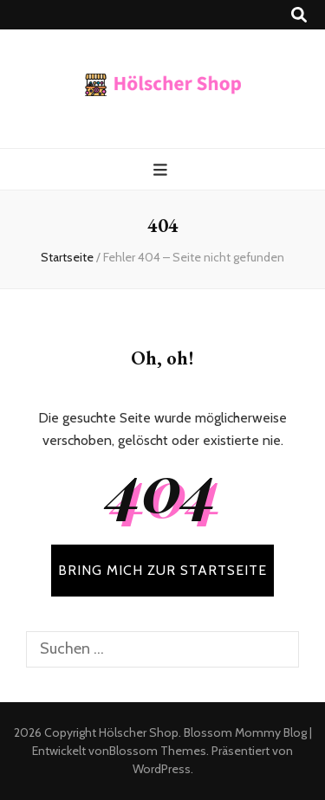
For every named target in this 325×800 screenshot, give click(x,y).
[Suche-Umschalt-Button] (299, 15)
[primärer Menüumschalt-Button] (162, 170)
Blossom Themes (157, 750)
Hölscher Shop (139, 732)
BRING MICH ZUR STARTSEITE (162, 570)
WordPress (162, 769)
